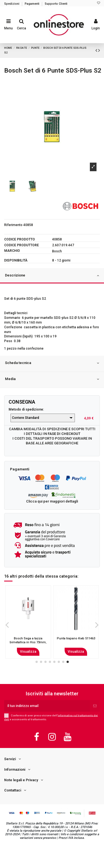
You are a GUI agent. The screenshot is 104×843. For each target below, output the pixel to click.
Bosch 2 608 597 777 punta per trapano (28, 640)
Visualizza (28, 652)
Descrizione (52, 275)
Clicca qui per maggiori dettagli (52, 501)
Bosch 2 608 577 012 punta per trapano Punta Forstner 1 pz (76, 642)
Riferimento (13, 225)
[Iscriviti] (95, 706)
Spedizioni (12, 4)
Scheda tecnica (52, 363)
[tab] (52, 276)
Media (52, 379)
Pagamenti (32, 4)
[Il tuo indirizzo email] (47, 706)
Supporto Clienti (56, 4)
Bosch (57, 251)
